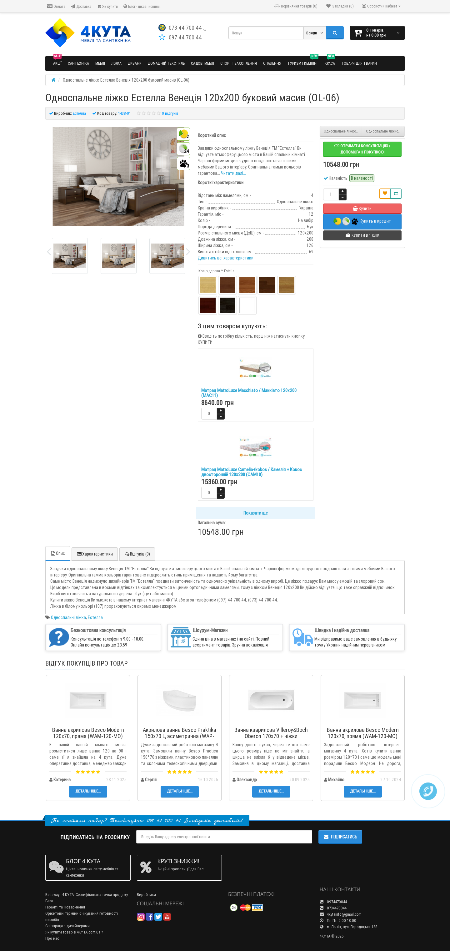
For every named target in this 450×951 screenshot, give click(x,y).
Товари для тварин (359, 63)
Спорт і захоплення (238, 63)
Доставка (81, 6)
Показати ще (255, 513)
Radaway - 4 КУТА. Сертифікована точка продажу (86, 894)
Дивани (135, 63)
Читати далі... (233, 173)
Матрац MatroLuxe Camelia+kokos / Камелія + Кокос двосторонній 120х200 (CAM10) (251, 472)
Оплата (56, 6)
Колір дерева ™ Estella (216, 271)
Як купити (107, 6)
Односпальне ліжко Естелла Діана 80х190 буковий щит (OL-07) (385, 131)
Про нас (52, 938)
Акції (57, 61)
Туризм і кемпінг (303, 61)
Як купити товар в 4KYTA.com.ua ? (74, 932)
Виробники (146, 894)
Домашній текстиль (166, 63)
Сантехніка (78, 63)
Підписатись (340, 837)
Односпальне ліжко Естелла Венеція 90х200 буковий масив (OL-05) (343, 131)
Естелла (95, 617)
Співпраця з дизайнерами (67, 925)
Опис (57, 553)
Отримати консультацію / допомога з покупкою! (362, 149)
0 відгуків (170, 113)
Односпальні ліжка (68, 617)
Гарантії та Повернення (65, 907)
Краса (330, 61)
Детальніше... (88, 791)
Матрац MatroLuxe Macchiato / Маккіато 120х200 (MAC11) (249, 393)
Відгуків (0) (137, 554)
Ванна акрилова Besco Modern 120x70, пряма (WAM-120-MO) (88, 733)
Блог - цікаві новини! (142, 6)
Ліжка (116, 63)
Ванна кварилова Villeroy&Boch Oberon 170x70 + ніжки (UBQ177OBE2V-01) (271, 736)
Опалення (272, 63)
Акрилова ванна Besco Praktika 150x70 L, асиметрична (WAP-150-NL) (179, 736)
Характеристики (95, 554)
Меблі (100, 63)
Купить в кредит (362, 221)
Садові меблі (202, 63)
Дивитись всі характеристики (225, 258)
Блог (49, 900)
